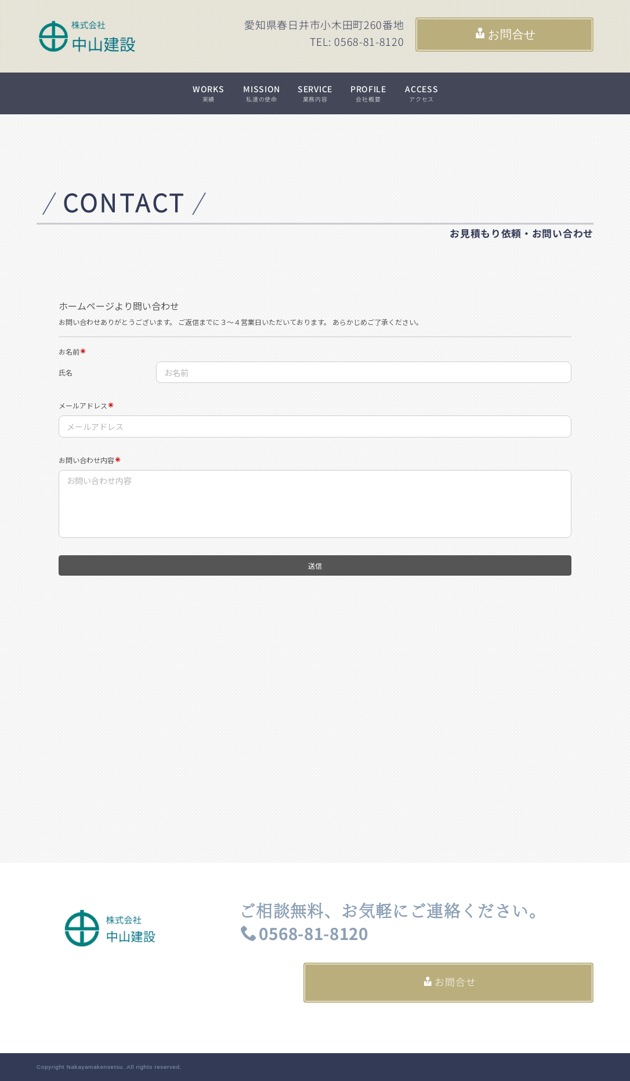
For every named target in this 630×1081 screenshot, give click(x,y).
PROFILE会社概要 (368, 93)
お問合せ (506, 34)
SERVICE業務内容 (315, 93)
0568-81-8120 (304, 934)
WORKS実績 (209, 93)
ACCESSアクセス (421, 93)
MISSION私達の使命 (261, 93)
